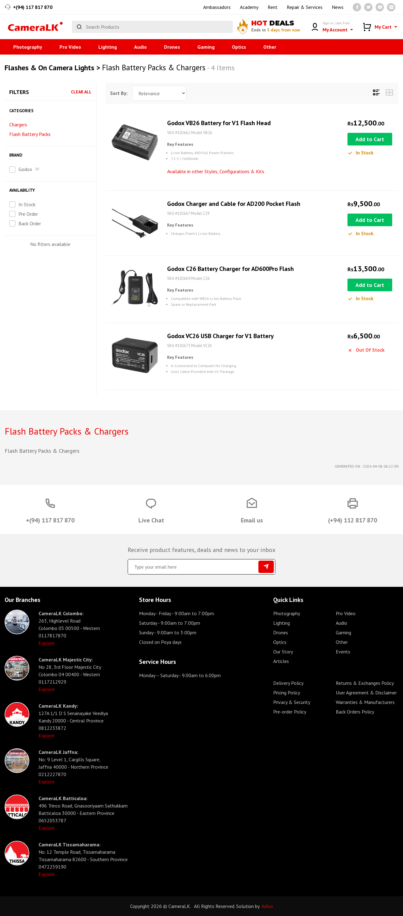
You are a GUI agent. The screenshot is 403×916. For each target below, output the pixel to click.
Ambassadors (217, 7)
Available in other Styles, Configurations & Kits (215, 171)
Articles (281, 661)
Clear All (81, 92)
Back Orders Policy (355, 712)
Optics (239, 47)
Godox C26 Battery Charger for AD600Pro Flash (230, 268)
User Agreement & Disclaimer (366, 692)
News (337, 7)
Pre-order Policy (289, 712)
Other (269, 47)
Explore (47, 643)
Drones (172, 47)
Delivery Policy (288, 683)
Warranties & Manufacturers (365, 702)
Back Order (30, 223)
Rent (273, 7)
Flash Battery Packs (30, 134)
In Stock (27, 204)
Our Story (283, 651)
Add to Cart (370, 139)
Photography (27, 47)
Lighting (107, 47)
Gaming (206, 47)
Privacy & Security (291, 702)
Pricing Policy (286, 692)
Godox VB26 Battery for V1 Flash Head (219, 123)
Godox (25, 169)
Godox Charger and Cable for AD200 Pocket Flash (233, 203)
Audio (140, 47)
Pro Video (70, 47)
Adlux (267, 906)
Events (343, 651)
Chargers (18, 124)
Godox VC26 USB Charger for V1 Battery (220, 336)
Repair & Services (305, 7)
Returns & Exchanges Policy (365, 683)
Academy (249, 7)
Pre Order (28, 214)
